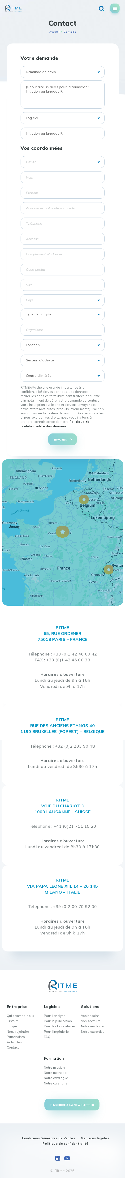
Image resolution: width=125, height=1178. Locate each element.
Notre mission (54, 1067)
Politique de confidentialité (65, 1143)
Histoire (13, 1021)
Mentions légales (95, 1138)
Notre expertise (93, 1031)
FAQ (47, 1037)
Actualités (14, 1042)
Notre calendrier (56, 1083)
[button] (62, 532)
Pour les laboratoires (60, 1026)
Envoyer (60, 439)
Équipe (12, 1026)
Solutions (90, 1006)
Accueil (54, 31)
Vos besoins (90, 1016)
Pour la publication (58, 1021)
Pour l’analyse (54, 1016)
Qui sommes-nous (20, 1016)
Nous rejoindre (18, 1031)
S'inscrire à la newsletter (72, 1105)
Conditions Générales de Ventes (48, 1138)
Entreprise (17, 1006)
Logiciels (52, 1006)
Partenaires (16, 1037)
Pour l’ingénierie (56, 1031)
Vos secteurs (91, 1021)
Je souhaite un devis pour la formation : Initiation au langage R (63, 94)
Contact (13, 1047)
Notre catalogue (56, 1078)
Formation (54, 1058)
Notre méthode (92, 1026)
